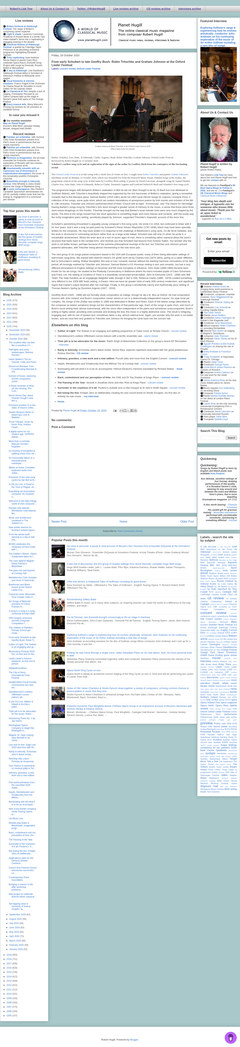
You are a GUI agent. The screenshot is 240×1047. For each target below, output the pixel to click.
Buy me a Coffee (223, 219)
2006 (9, 1011)
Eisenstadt (205, 630)
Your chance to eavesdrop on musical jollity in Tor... (22, 767)
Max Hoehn (218, 331)
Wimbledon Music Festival (212, 789)
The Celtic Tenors (212, 312)
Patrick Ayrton (221, 393)
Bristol (220, 573)
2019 (9, 955)
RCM (234, 723)
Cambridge (205, 594)
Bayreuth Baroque (216, 562)
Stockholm (221, 753)
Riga (222, 729)
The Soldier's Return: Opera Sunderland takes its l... (22, 555)
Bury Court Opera (208, 581)
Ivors (235, 661)
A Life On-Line (208, 546)
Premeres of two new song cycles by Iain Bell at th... (22, 478)
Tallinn (225, 759)
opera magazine (229, 702)
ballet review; (231, 557)
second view (206, 742)
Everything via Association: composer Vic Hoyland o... (22, 494)
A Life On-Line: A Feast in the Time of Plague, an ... (22, 485)
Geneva (225, 645)
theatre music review (219, 767)
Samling (223, 737)
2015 (9, 972)
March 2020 (15, 940)
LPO (224, 674)
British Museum (230, 573)
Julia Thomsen (221, 336)
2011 (9, 989)
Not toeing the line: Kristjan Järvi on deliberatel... (22, 852)
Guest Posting (215, 655)
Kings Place (225, 664)
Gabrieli (203, 644)
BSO (226, 578)
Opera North (207, 705)
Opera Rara (221, 705)
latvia (235, 664)
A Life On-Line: (224, 547)
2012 (9, 985)
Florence (219, 642)
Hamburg (204, 658)
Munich (234, 678)
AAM (234, 546)
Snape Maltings (228, 745)
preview (206, 723)
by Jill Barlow (221, 586)
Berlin (234, 568)
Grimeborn (231, 652)
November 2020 (17, 334)
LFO (235, 670)
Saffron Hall (223, 734)
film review (228, 639)
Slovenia (233, 742)
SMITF (203, 745)
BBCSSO (232, 565)
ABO (202, 549)
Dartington (212, 622)
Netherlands (221, 686)
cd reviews (231, 598)
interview (63, 344)
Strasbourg (232, 754)
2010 (9, 994)
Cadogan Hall (229, 592)
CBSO (230, 594)
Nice (212, 692)
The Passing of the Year (20, 839)
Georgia (234, 645)
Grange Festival (229, 650)
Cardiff (223, 594)
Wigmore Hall (209, 786)
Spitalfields (221, 750)
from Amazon (217, 473)
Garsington (214, 644)
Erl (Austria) (212, 633)
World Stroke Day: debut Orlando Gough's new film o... (21, 398)
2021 (9, 322)
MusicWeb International (225, 512)
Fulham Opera (230, 642)
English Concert (229, 630)
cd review (215, 598)
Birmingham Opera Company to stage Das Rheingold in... (21, 728)
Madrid (203, 678)
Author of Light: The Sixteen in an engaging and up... (22, 645)
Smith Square (213, 745)
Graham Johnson (178, 174)
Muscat (222, 680)
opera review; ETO (217, 709)
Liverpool (219, 672)
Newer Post (59, 521)
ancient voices (230, 552)
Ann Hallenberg (226, 388)
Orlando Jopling (222, 302)
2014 (9, 976)
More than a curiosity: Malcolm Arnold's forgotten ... (19, 444)
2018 (9, 959)
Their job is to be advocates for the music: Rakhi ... (22, 712)
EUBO (234, 633)
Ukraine (221, 772)
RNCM (234, 729)
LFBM (229, 669)
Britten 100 (225, 576)
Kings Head (211, 664)
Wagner (233, 775)
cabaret (218, 592)
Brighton (213, 573)
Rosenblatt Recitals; (210, 731)
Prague (221, 720)
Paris (218, 714)
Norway (222, 697)
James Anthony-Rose (214, 380)
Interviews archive (189, 8)
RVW (202, 734)
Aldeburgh (205, 552)
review (203, 729)
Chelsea (204, 601)
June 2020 (14, 927)
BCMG (203, 568)
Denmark (224, 622)
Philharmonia (206, 717)
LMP (227, 672)
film (221, 639)
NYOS (202, 700)
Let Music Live (16, 818)
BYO (211, 592)
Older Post (187, 521)
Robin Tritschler (151, 174)
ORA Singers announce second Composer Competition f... (20, 621)
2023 (9, 313)
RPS (228, 732)
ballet (208, 557)
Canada (215, 594)
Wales (203, 778)
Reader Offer (206, 726)
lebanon (203, 667)
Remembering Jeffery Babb (81, 599)
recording (232, 726)
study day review (223, 756)
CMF (215, 607)
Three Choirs (214, 770)
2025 (9, 304)
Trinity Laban (228, 770)
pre (229, 720)
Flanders (211, 642)
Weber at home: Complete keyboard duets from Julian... (22, 470)
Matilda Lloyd (221, 419)
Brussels (219, 578)
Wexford (204, 783)
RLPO (227, 729)
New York (214, 689)
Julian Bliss (221, 416)
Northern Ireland (209, 697)
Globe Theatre (215, 647)
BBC (212, 565)
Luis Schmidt (221, 307)
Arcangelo (204, 555)
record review (220, 726)
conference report (208, 616)
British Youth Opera (209, 576)
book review (230, 570)
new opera (204, 689)
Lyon (235, 675)
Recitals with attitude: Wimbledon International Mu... (22, 511)
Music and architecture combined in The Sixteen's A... (20, 520)
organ (229, 709)
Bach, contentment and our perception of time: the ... (22, 834)
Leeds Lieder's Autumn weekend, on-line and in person (22, 661)
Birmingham (206, 570)
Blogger (134, 1039)
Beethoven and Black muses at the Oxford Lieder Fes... (20, 587)
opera (234, 699)
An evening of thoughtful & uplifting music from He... (22, 452)
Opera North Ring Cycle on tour (84, 670)
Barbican (213, 560)
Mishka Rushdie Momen (222, 396)
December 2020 (17, 330)
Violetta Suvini (219, 286)
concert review (68, 68)
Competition (219, 609)
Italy (230, 661)
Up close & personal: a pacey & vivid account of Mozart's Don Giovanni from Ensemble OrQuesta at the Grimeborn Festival (31, 222)
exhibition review (213, 636)
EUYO (202, 636)
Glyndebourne (230, 647)
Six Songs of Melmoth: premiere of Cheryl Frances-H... (20, 604)
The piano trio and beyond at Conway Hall (22, 571)
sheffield (217, 742)
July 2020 (14, 923)
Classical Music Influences (213, 196)
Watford (225, 778)
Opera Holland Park (210, 702)
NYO (235, 697)
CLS (209, 607)
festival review (214, 639)
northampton (232, 695)
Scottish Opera (230, 740)
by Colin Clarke (225, 584)
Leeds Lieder (230, 667)
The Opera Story (223, 764)
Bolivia (217, 571)
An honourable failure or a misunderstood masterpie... (21, 461)
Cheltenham (216, 601)
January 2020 (16, 949)
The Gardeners (226, 761)
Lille (211, 672)
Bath (202, 562)
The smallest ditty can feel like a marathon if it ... (22, 343)
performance (230, 714)
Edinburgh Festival (228, 627)
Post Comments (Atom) (130, 531)
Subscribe (218, 260)
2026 (9, 300)
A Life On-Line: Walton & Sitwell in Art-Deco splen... (21, 704)
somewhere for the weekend (215, 747)
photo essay (219, 717)
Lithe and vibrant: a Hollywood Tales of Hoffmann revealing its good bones (106, 581)
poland (203, 720)
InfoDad (233, 520)
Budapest (233, 579)
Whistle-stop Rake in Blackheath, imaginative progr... (22, 826)
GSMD (203, 655)
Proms (217, 723)
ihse (235, 658)
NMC (217, 692)
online (221, 700)
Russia (234, 732)
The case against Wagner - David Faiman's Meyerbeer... (22, 564)
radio (223, 723)
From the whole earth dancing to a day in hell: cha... (22, 537)
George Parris (222, 364)
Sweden (204, 759)
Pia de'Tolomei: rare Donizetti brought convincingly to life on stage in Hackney (108, 617)
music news (220, 683)
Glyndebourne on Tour (210, 650)
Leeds (219, 667)
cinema (213, 604)
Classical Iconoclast (232, 506)
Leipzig (203, 669)
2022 (9, 317)
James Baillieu (218, 315)
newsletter (204, 692)
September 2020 (17, 914)
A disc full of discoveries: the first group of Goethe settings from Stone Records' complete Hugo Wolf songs (124, 564)
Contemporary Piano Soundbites (19, 878)
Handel (216, 658)
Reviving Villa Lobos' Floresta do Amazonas (21, 760)
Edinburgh (212, 627)
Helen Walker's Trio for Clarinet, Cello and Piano (22, 360)
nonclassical (224, 692)
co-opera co (224, 607)
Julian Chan (217, 362)
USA (227, 772)
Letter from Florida (217, 669)
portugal (212, 720)
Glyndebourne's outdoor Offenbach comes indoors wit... (21, 694)
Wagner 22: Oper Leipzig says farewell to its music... (21, 738)
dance (202, 622)
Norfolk (233, 692)
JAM (202, 664)
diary (234, 621)
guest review (230, 655)
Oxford (203, 711)
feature (225, 636)
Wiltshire (233, 786)
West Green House (227, 781)
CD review (83, 353)
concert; (234, 613)
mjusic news (225, 678)
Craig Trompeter (212, 357)
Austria (227, 555)
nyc (229, 697)
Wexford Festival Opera (224, 783)
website (234, 778)
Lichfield (204, 672)
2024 (9, 309)
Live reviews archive (126, 8)
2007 (9, 1007)
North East (205, 694)
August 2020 (16, 919)
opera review (151, 336)
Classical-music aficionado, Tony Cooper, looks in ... (22, 595)
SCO (209, 740)
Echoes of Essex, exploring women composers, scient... (22, 379)
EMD (213, 630)
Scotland (217, 739)
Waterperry (214, 778)
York (209, 792)
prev (235, 720)
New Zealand (224, 689)
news (234, 688)
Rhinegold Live (213, 729)
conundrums (222, 616)
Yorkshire (215, 792)
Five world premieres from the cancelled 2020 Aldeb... (22, 785)
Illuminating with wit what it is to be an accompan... (22, 803)
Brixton (212, 578)
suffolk (234, 756)
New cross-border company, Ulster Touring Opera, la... (22, 812)
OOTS (228, 700)
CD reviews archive (158, 8)
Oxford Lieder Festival (88, 68)
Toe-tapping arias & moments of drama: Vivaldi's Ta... (20, 906)
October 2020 (16, 339)
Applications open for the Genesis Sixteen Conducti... (21, 861)
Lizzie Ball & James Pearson (218, 367)
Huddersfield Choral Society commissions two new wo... (22, 685)
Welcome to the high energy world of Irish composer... (22, 502)
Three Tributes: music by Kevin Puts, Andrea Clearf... (21, 425)
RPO (223, 732)
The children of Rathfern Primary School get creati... (21, 630)
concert (233, 609)
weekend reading (207, 781)
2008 (9, 1002)
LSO (230, 675)
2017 (9, 963)
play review (231, 717)
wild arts (224, 786)
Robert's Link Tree (21, 8)
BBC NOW (221, 565)
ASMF (220, 555)
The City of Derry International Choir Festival (19, 675)
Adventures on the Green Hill (221, 549)
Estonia (220, 633)
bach (202, 557)
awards (234, 555)
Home (61, 401)
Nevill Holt (232, 686)
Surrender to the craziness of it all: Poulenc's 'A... (22, 845)
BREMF (204, 573)
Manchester (213, 677)
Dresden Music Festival (221, 624)
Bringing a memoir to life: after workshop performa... (21, 887)
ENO (202, 632)
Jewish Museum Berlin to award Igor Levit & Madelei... (21, 415)
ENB (218, 630)
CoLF (234, 607)
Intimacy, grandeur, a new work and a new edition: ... (22, 775)
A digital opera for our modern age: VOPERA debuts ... (21, 434)
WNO (227, 789)
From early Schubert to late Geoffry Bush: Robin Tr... (22, 638)
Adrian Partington (223, 318)
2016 (9, 968)
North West (219, 694)
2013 (9, 981)
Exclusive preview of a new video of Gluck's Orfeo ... (22, 406)
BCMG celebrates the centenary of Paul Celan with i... (22, 547)
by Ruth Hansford (217, 589)
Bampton (204, 560)
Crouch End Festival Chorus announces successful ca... (23, 870)
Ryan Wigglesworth (220, 297)
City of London (222, 604)
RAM (229, 723)
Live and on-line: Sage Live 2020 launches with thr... (22, 746)
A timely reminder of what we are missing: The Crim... (21, 389)
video (224, 775)
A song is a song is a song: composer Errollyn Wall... (22, 612)
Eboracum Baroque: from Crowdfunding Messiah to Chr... (23, 369)
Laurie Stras (209, 403)
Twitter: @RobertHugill (91, 8)
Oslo (235, 709)
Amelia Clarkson (222, 372)
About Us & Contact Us (55, 8)
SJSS (225, 742)
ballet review (218, 557)
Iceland (227, 658)
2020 (9, 326)
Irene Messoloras (223, 323)
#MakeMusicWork (17, 668)
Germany (204, 647)
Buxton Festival (225, 581)
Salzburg (215, 737)
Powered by (218, 271)
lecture (211, 667)
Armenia (213, 555)
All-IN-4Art (217, 552)
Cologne (204, 609)
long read (216, 675)
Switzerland (215, 759)
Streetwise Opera (207, 756)
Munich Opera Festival (209, 680)
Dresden (204, 625)
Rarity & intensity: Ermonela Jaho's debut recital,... (22, 753)
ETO (227, 632)
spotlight (210, 753)
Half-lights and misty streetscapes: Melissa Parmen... (21, 352)
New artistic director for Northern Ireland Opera (21, 528)
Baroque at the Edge (228, 560)
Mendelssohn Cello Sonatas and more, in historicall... (22, 578)
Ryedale (211, 734)
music (228, 680)
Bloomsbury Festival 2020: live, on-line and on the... (22, 652)
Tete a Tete (212, 761)
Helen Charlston (228, 325)
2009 (9, 998)
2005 (9, 1015)
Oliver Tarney (220, 338)
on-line (214, 699)
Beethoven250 (219, 568)
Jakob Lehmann (223, 411)
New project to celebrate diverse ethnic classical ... (21, 897)
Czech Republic (230, 619)
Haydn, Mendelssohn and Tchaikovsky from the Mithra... (21, 795)
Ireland (215, 661)
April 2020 (14, 936)
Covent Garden (214, 619)
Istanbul (223, 661)
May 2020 (14, 932)
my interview (91, 396)
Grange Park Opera (212, 652)
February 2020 (16, 945)
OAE (208, 699)
